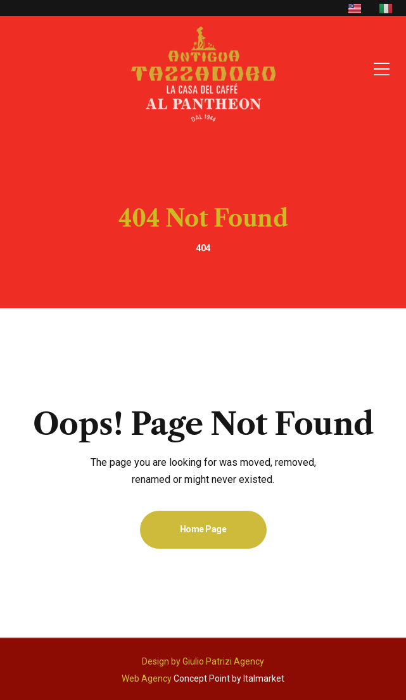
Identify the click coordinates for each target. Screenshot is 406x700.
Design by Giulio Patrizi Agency (203, 661)
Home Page (203, 529)
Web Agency (147, 678)
